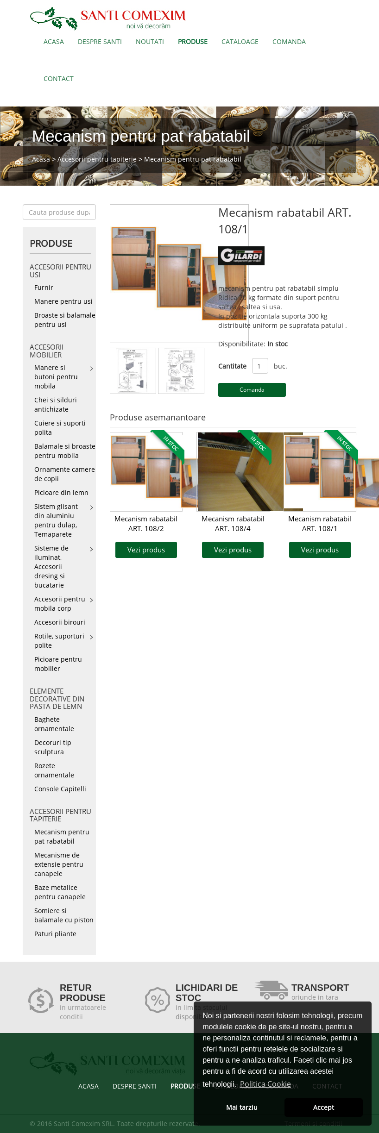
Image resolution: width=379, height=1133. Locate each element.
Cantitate (232, 366)
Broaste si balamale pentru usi (64, 320)
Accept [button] (323, 1107)
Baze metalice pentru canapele (60, 892)
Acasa (41, 159)
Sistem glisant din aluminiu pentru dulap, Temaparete (56, 520)
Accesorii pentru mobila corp (59, 604)
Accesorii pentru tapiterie (97, 159)
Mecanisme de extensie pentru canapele (58, 864)
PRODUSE (193, 41)
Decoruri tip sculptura (52, 747)
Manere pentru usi (63, 301)
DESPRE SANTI (100, 41)
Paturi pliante (55, 933)
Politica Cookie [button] (265, 1084)
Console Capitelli (60, 788)
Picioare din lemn (61, 492)
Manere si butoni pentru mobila (56, 376)
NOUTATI (150, 41)
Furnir (43, 287)
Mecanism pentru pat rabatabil (192, 159)
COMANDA (289, 41)
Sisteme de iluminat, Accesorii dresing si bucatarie (51, 566)
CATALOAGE (240, 41)
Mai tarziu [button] (242, 1107)
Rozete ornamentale (54, 770)
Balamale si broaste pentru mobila (64, 451)
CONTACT (59, 78)
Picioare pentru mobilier (58, 664)
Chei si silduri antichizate (55, 404)
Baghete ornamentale (54, 724)
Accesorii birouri (59, 622)
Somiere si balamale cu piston (64, 915)
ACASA (54, 41)
